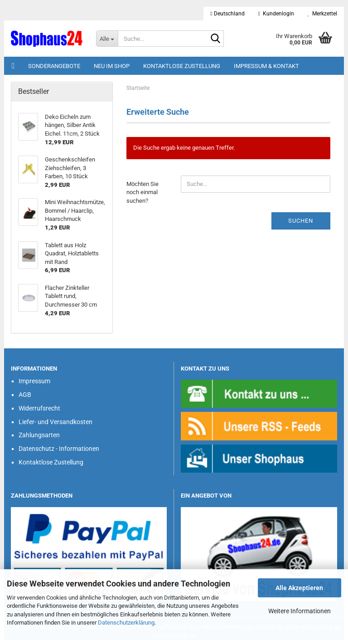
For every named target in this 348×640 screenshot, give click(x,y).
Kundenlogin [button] (276, 13)
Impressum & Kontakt (266, 66)
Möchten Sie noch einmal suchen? (142, 192)
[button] (227, 13)
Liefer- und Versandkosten (55, 421)
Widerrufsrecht (39, 408)
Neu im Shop (112, 66)
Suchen (300, 220)
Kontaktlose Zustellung (181, 66)
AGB (25, 394)
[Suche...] (107, 38)
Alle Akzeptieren (299, 587)
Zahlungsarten (39, 435)
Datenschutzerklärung (126, 622)
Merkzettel (322, 13)
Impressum (34, 381)
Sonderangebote (54, 66)
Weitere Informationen (299, 611)
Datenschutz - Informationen (59, 448)
